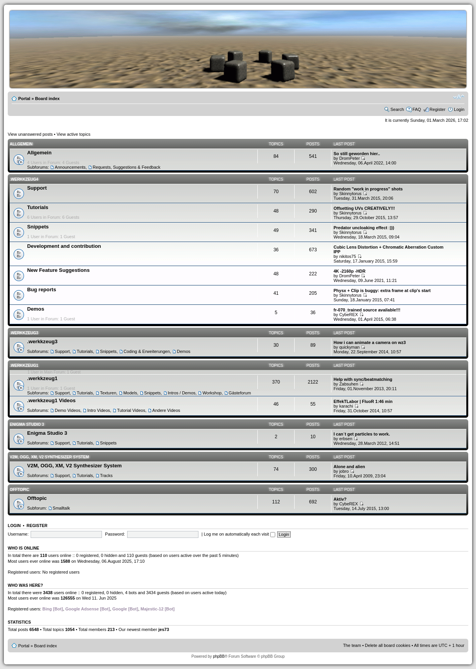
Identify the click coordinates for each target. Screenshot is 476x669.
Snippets (38, 227)
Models (130, 393)
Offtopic (19, 489)
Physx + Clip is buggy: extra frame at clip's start (382, 290)
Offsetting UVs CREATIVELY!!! (364, 208)
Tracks (106, 475)
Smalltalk (61, 508)
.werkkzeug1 (24, 365)
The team (352, 645)
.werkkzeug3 (24, 333)
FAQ (416, 109)
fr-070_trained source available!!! (366, 310)
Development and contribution (64, 246)
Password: (115, 534)
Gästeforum (240, 393)
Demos (35, 309)
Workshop (211, 393)
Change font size (458, 96)
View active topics (73, 134)
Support (37, 188)
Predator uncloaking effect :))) (363, 227)
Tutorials (37, 207)
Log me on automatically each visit (239, 534)
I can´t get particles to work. (361, 434)
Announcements (70, 167)
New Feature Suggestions (58, 270)
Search (397, 109)
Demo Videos (67, 410)
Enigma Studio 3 (27, 424)
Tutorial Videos (131, 410)
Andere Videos (166, 410)
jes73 (163, 629)
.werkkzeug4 (24, 179)
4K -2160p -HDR (349, 271)
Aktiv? (340, 499)
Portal (24, 98)
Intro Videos (98, 410)
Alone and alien (349, 466)
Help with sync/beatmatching (362, 379)
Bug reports (41, 289)
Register (437, 109)
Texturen (108, 393)
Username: (18, 534)
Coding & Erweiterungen (147, 351)
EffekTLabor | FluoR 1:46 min (362, 401)
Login (459, 109)
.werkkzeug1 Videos (51, 400)
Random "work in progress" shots (368, 189)
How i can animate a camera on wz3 (369, 342)
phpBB (218, 656)
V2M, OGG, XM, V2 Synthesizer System (49, 457)
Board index (47, 98)
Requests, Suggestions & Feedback (126, 167)
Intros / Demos (182, 393)
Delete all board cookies (387, 645)
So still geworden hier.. (356, 153)
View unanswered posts (30, 134)
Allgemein (21, 144)
